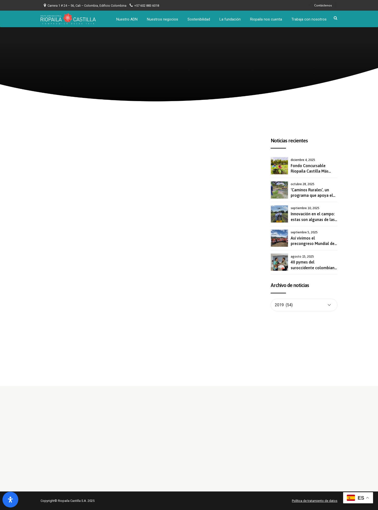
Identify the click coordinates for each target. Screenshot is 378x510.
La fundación (230, 18)
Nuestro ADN (127, 18)
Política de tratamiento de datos (314, 501)
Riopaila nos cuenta (266, 18)
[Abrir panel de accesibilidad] (10, 500)
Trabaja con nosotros (309, 18)
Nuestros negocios (162, 18)
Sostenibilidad (199, 18)
